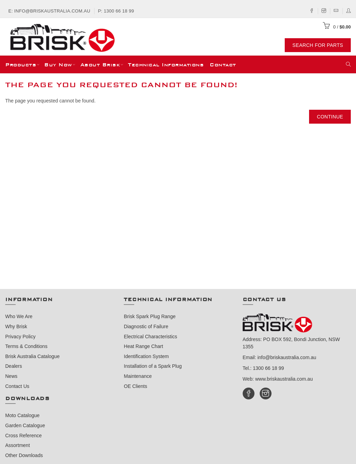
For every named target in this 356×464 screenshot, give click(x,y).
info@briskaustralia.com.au (286, 357)
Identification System (146, 356)
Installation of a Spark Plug (153, 366)
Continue (330, 116)
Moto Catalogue (22, 415)
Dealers (13, 366)
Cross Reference (23, 435)
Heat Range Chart (143, 346)
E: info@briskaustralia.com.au (49, 11)
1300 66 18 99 (268, 368)
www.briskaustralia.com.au (284, 379)
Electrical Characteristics (150, 336)
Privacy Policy (20, 336)
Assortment (17, 445)
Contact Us (17, 386)
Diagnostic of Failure (146, 326)
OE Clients (135, 386)
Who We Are (18, 316)
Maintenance (138, 376)
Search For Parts (317, 45)
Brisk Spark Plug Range (150, 316)
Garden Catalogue (25, 425)
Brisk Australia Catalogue (32, 356)
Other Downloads (24, 455)
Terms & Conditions (26, 346)
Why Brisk (16, 326)
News (11, 376)
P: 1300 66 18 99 (116, 11)
